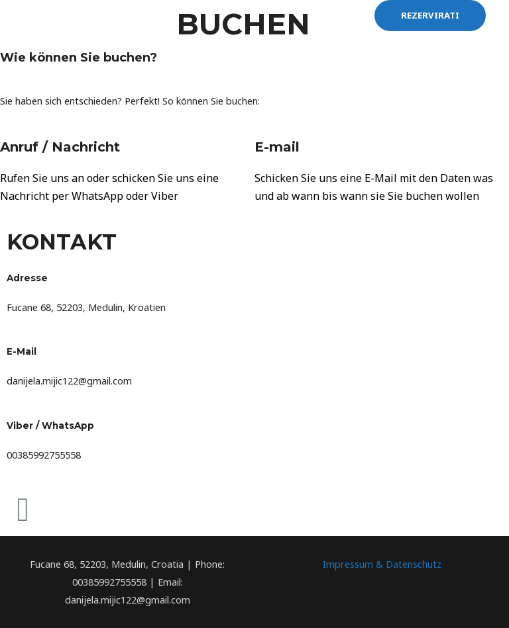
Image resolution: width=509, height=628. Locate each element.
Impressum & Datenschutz (382, 563)
